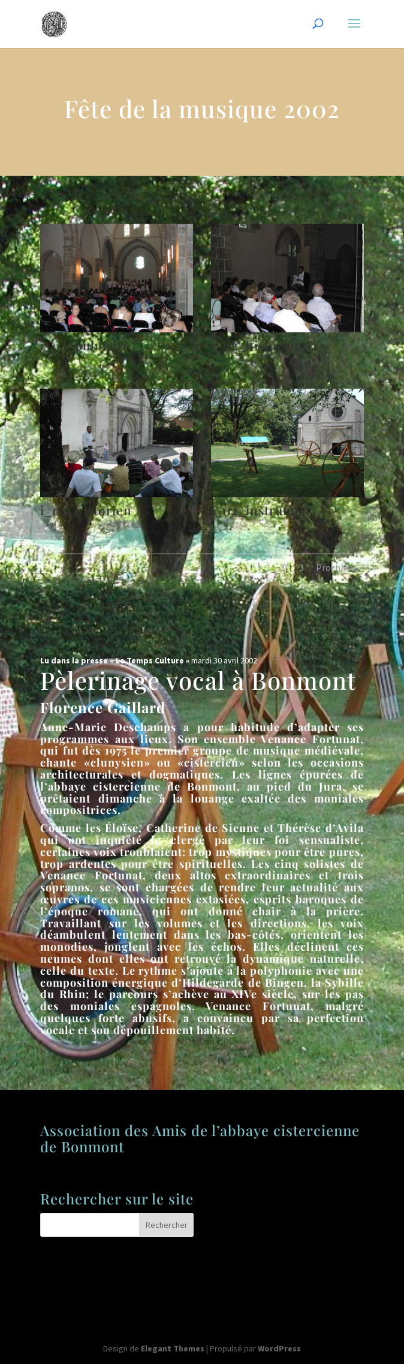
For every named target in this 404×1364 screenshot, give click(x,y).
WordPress (279, 1348)
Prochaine (337, 567)
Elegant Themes (172, 1348)
